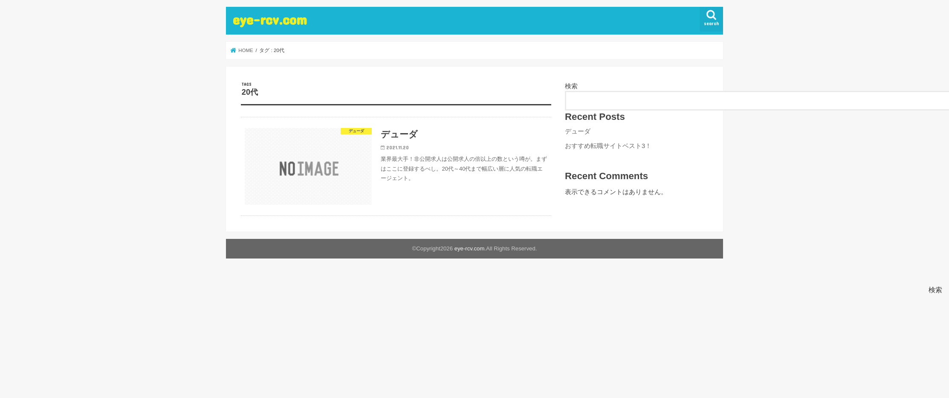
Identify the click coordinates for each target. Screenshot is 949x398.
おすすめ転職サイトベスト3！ (608, 145)
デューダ (577, 131)
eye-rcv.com (270, 19)
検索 (571, 86)
